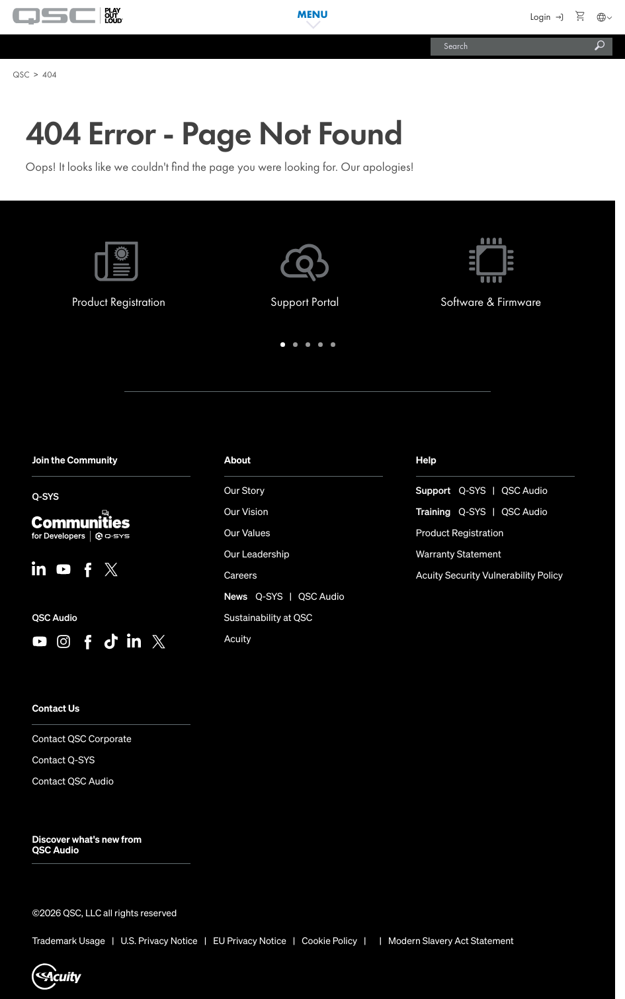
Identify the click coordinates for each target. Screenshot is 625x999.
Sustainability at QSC (268, 618)
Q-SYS (45, 498)
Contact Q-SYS (63, 761)
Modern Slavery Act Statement (451, 941)
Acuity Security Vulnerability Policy (489, 576)
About (237, 461)
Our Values (247, 534)
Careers (240, 576)
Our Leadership (257, 555)
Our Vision (246, 512)
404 (49, 74)
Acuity (237, 640)
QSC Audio (54, 618)
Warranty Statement (458, 555)
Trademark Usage (68, 941)
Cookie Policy (329, 941)
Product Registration (460, 534)
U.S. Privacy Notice (158, 941)
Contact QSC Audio (72, 782)
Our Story (244, 491)
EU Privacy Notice (249, 941)
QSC (21, 74)
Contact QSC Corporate (81, 740)
